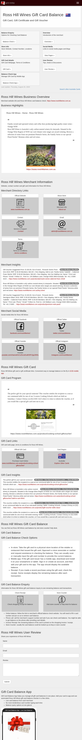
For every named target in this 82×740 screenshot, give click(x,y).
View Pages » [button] (49, 55)
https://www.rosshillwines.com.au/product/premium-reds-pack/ (38, 304)
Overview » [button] (48, 42)
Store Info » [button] (7, 55)
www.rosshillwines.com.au (20, 209)
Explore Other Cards (61, 463)
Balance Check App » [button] (10, 83)
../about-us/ (62, 209)
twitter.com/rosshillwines (61, 333)
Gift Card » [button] (7, 69)
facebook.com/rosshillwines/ (20, 333)
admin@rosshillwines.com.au (61, 231)
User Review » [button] (49, 69)
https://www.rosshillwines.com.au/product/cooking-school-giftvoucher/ (43, 484)
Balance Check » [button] (9, 42)
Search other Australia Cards (70, 89)
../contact (20, 231)
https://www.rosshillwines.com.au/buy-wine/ (29, 290)
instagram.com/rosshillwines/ (61, 355)
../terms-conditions (20, 253)
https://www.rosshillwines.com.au (59, 101)
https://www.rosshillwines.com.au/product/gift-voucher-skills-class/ (36, 508)
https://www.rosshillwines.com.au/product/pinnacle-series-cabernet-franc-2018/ (37, 279)
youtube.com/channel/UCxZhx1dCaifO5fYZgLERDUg (21, 355)
